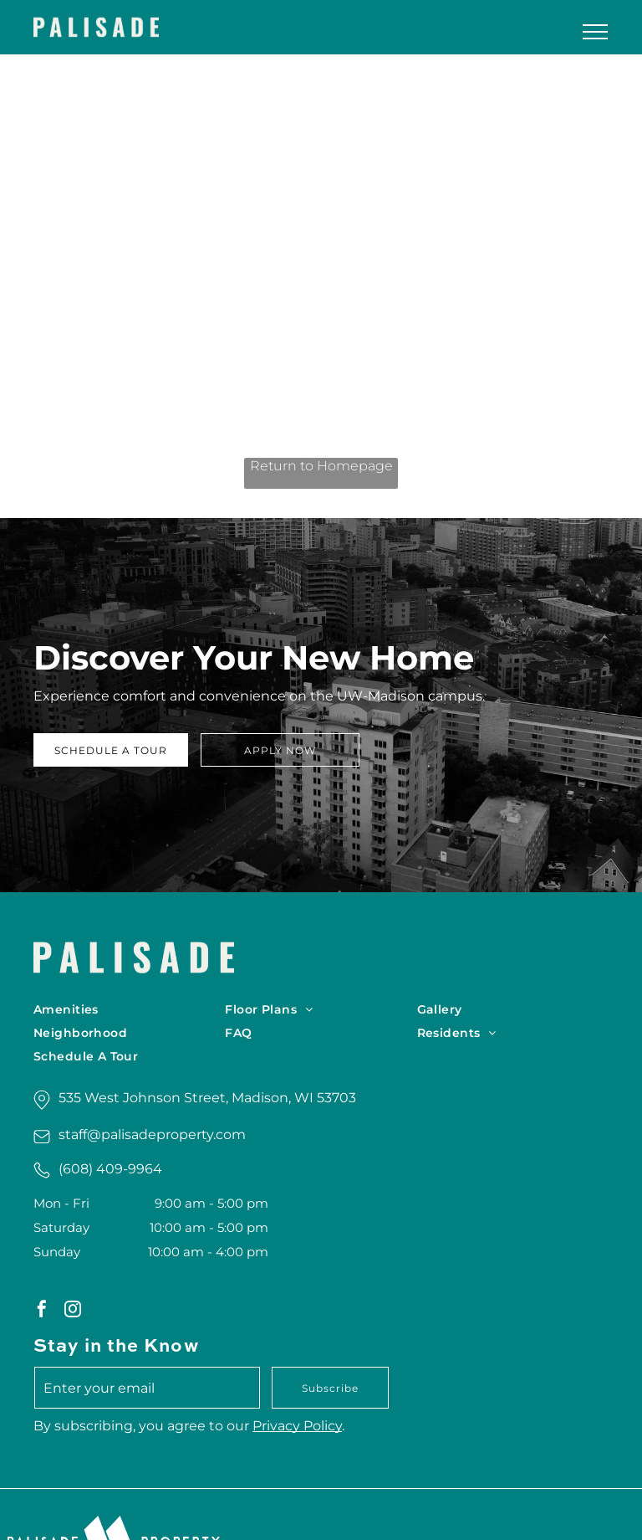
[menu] (595, 32)
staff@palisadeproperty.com (152, 1134)
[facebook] (41, 1311)
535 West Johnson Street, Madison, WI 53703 (207, 1098)
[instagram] (72, 1311)
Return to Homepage (321, 466)
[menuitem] (129, 1009)
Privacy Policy (297, 1426)
